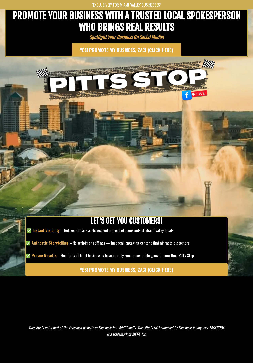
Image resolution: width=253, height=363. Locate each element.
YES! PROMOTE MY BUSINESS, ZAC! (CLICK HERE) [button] (126, 49)
